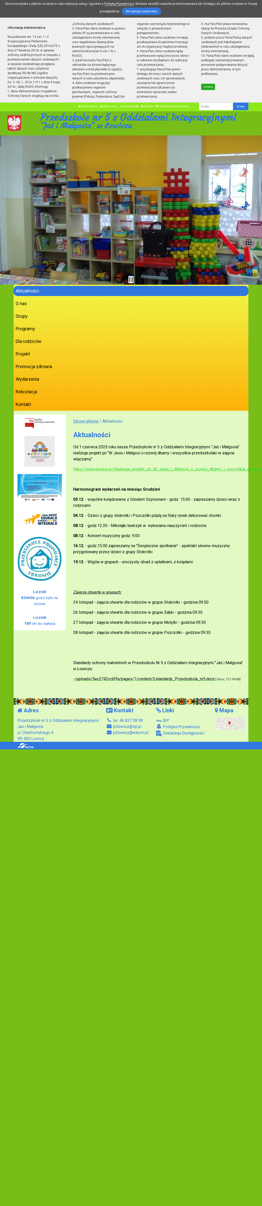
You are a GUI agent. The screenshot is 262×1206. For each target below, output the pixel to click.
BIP (162, 720)
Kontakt (23, 404)
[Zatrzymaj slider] (131, 279)
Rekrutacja (26, 391)
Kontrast (147, 106)
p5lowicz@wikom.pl (127, 732)
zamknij (208, 86)
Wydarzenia (27, 379)
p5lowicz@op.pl (123, 726)
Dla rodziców (28, 341)
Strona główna (87, 106)
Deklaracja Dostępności (180, 733)
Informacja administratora (172, 106)
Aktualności (27, 290)
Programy (25, 328)
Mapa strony (109, 106)
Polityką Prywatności (119, 4)
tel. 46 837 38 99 (124, 720)
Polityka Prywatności (178, 726)
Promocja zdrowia (34, 366)
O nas (21, 303)
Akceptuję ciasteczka (141, 11)
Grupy (22, 316)
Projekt (23, 354)
